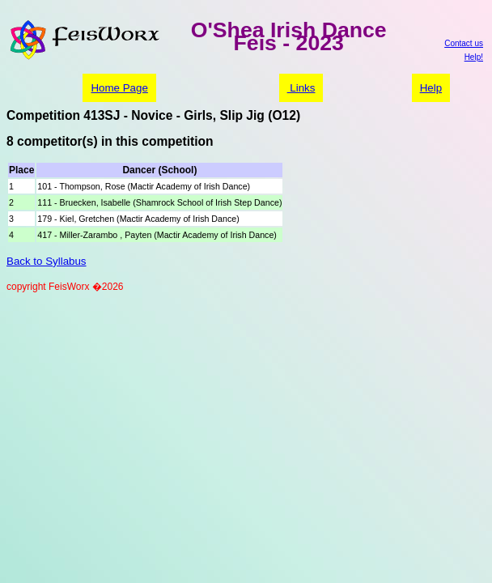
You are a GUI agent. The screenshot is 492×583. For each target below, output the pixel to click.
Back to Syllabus (46, 261)
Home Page (119, 88)
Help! (473, 57)
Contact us (463, 43)
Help (431, 88)
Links (301, 88)
